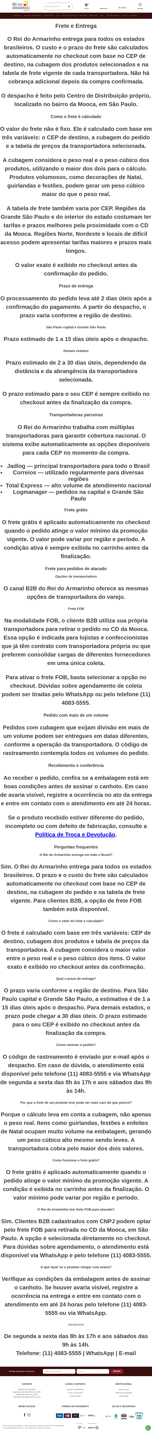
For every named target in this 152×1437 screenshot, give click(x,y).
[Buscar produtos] (98, 6)
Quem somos (124, 1389)
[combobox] (69, 6)
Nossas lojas (123, 1396)
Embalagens (93, 15)
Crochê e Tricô (49, 15)
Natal (102, 15)
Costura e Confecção (69, 15)
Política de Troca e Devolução (75, 834)
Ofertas (124, 15)
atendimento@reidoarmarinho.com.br (26, 1397)
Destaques (133, 15)
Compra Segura (75, 1396)
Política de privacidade (123, 1393)
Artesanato (17, 15)
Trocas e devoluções (75, 1393)
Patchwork (83, 15)
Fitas (58, 15)
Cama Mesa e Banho (112, 15)
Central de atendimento (75, 1389)
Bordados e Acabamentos (32, 15)
